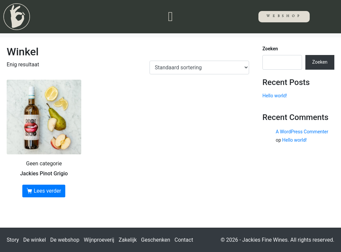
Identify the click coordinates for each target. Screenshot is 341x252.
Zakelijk (128, 240)
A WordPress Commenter (302, 131)
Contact (183, 240)
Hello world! (274, 95)
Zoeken (270, 48)
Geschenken (155, 240)
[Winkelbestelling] (199, 67)
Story (13, 240)
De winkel (34, 240)
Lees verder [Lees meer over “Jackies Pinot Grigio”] (47, 191)
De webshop (65, 240)
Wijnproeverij (99, 240)
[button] (170, 17)
